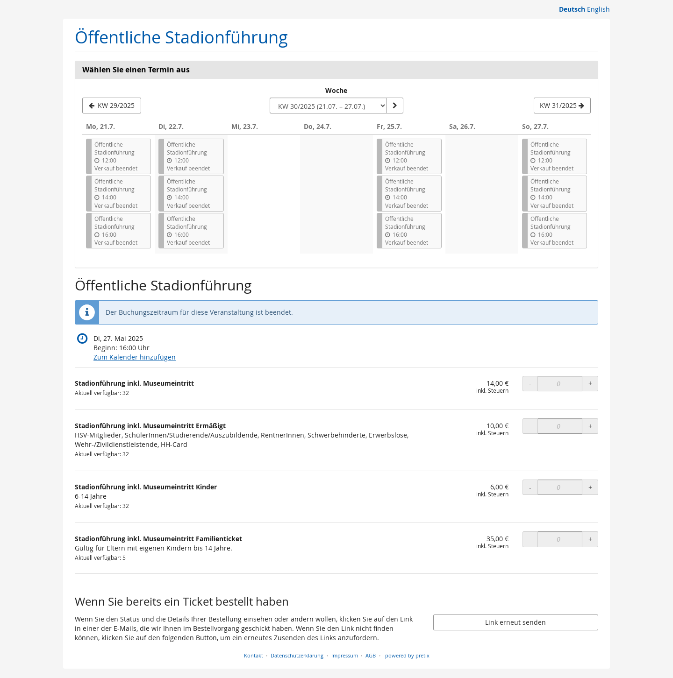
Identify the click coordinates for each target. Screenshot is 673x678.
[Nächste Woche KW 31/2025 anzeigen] (562, 105)
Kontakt (253, 655)
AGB (370, 655)
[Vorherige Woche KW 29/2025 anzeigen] (111, 105)
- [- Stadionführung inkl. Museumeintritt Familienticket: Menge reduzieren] (530, 539)
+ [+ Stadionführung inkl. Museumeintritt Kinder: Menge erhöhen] (590, 487)
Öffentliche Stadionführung (181, 37)
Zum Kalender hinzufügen (134, 357)
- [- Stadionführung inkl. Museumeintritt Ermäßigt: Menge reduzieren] (530, 426)
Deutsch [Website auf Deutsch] (572, 9)
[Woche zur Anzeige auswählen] (328, 105)
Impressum (344, 655)
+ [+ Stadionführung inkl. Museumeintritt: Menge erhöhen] (590, 383)
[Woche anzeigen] (394, 105)
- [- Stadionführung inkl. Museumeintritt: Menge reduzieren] (530, 383)
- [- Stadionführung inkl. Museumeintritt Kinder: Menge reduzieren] (530, 487)
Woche (336, 90)
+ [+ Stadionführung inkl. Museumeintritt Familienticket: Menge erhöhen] (590, 539)
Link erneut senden (515, 622)
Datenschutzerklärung (297, 655)
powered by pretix (407, 655)
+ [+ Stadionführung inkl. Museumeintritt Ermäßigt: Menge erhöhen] (590, 426)
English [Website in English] (598, 9)
